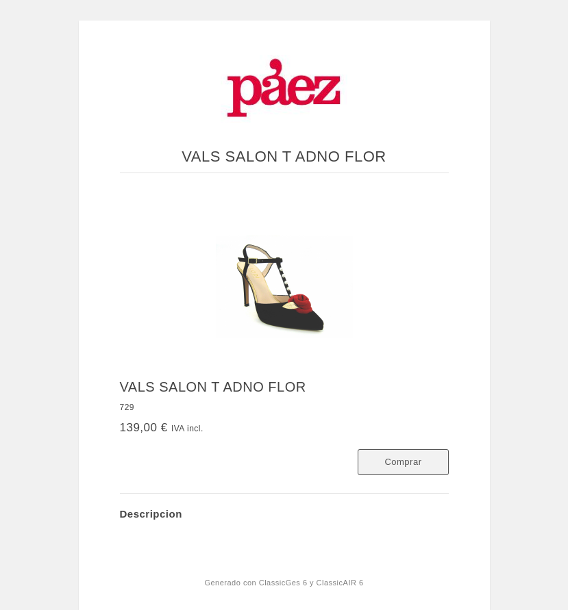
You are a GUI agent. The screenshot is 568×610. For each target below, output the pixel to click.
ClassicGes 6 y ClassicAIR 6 (311, 583)
